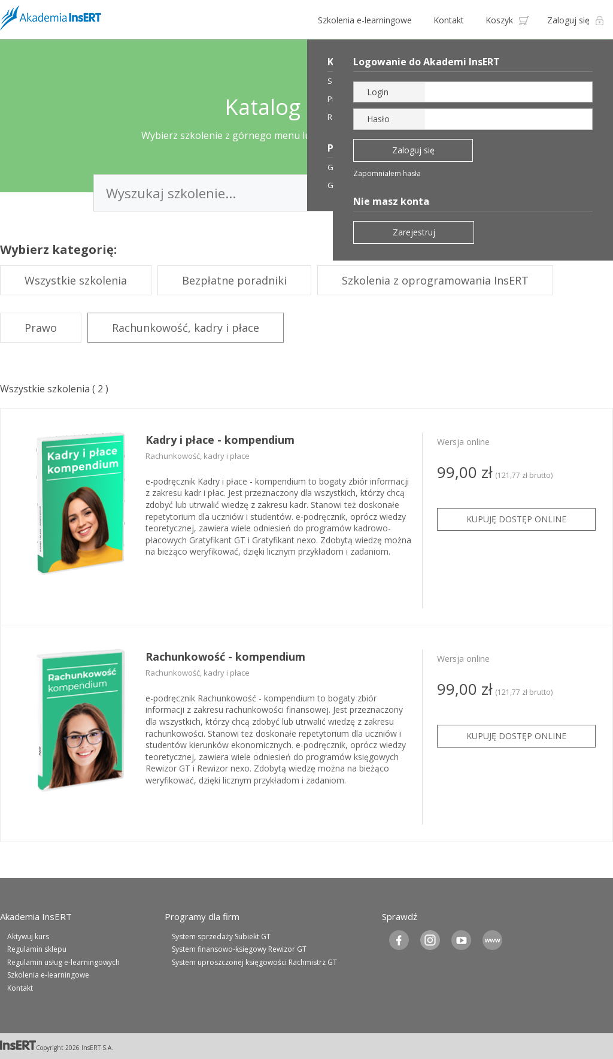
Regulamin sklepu (36, 949)
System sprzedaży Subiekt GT (221, 936)
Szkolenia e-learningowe (365, 20)
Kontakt (448, 20)
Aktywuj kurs (28, 936)
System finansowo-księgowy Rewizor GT (239, 949)
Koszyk (499, 20)
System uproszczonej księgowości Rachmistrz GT (254, 962)
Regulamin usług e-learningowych (63, 962)
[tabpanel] (306, 517)
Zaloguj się (568, 20)
